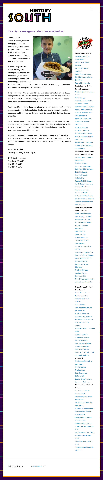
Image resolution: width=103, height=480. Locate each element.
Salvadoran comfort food (84, 319)
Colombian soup (81, 116)
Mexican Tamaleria (82, 130)
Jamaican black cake (82, 219)
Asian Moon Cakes (82, 293)
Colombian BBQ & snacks (84, 169)
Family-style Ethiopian (83, 214)
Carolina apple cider (82, 56)
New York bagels (81, 175)
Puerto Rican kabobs (82, 83)
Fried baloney (80, 370)
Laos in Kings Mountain (83, 379)
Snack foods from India (83, 101)
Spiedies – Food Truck (82, 423)
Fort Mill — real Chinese (83, 133)
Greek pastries (80, 234)
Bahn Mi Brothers (81, 340)
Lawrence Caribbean (82, 382)
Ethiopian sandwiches (83, 343)
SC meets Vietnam (81, 104)
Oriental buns (80, 231)
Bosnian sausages (81, 237)
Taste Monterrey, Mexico (84, 252)
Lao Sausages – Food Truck (85, 432)
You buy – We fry (80, 273)
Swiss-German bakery (83, 74)
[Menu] (91, 9)
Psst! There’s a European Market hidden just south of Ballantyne (84, 145)
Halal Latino (79, 178)
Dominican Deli (80, 276)
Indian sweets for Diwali (83, 113)
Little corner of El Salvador (84, 107)
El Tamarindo (79, 376)
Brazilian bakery (81, 163)
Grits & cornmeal (81, 373)
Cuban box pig (80, 98)
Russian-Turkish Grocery (83, 181)
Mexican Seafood (81, 270)
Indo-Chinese (80, 305)
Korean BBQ (79, 160)
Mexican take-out (81, 127)
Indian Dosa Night (81, 334)
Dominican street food (83, 216)
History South (36, 466)
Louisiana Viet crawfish (83, 316)
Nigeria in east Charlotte (84, 157)
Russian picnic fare (82, 190)
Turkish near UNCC (82, 346)
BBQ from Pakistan (82, 349)
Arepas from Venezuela (83, 110)
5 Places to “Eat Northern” (84, 409)
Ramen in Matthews (82, 187)
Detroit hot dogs (81, 172)
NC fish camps (80, 367)
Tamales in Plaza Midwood (84, 255)
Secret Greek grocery (83, 166)
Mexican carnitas (81, 296)
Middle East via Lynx (82, 337)
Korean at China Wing (83, 118)
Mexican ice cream (82, 314)
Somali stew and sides (83, 222)
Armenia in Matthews (82, 193)
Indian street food (81, 59)
